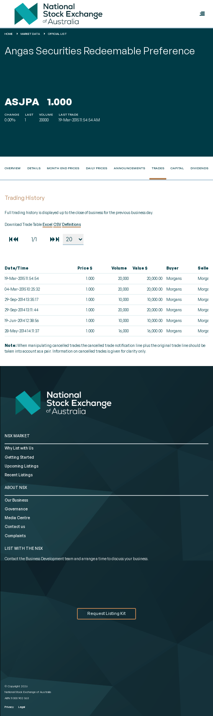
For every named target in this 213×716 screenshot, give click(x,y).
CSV (57, 224)
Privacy (9, 707)
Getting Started (19, 457)
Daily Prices (96, 168)
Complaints (15, 535)
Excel (47, 224)
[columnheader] (33, 268)
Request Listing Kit (106, 613)
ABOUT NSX (16, 487)
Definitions (71, 224)
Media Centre (17, 517)
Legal (21, 707)
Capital (177, 168)
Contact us (15, 526)
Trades (158, 168)
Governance (16, 509)
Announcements (129, 168)
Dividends (199, 168)
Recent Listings (19, 474)
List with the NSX (24, 548)
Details (34, 168)
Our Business (16, 500)
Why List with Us (19, 448)
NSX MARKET (17, 435)
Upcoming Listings (21, 466)
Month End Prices (63, 168)
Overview (13, 168)
